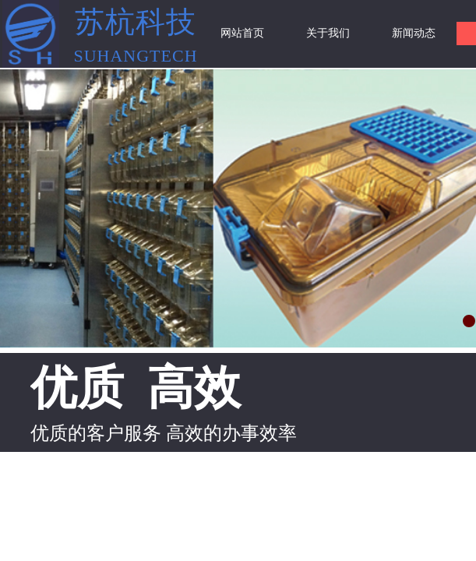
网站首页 (242, 33)
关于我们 (328, 33)
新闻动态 (413, 33)
